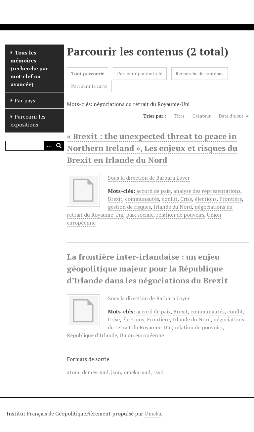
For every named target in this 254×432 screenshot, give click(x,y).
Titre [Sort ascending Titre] (179, 116)
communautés (142, 198)
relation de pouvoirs (180, 214)
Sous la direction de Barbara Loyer (149, 177)
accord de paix (153, 191)
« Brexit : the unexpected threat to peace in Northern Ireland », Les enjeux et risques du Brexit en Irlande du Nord (152, 148)
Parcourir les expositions (28, 120)
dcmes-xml (95, 372)
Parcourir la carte (89, 86)
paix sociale (139, 214)
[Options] (49, 146)
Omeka (153, 413)
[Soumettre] (59, 146)
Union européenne (142, 335)
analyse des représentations (206, 191)
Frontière (230, 198)
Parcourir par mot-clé (139, 73)
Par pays (25, 100)
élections (206, 198)
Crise (186, 198)
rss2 (158, 372)
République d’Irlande (92, 335)
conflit (170, 198)
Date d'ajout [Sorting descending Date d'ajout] (234, 116)
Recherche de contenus (200, 73)
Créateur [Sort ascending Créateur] (201, 116)
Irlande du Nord (172, 206)
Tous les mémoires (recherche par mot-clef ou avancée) (29, 68)
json (116, 372)
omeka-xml (137, 372)
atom (73, 372)
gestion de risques (129, 206)
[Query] (34, 146)
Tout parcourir (87, 73)
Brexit (115, 198)
